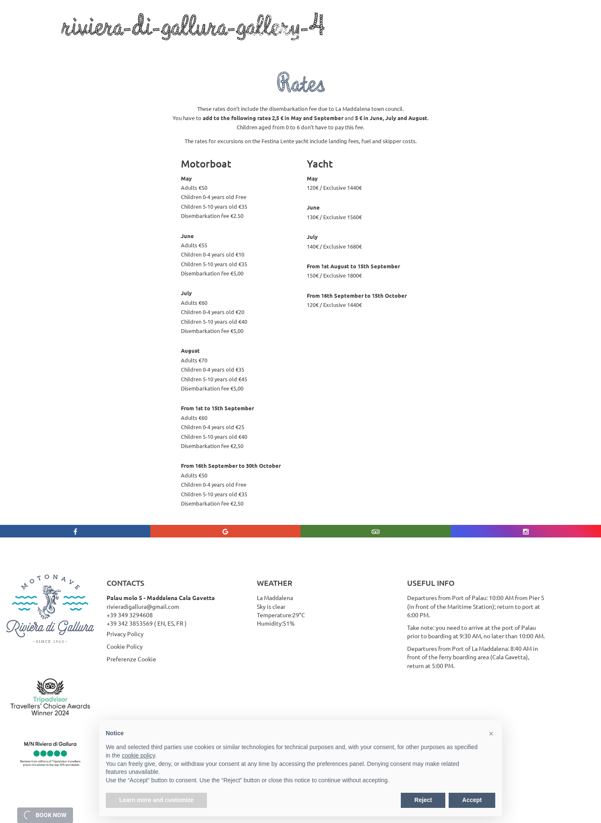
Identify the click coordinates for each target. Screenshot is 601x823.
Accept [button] (472, 800)
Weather (405, 46)
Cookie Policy (125, 646)
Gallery (369, 46)
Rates (337, 46)
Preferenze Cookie (131, 659)
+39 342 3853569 (130, 623)
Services (166, 46)
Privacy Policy (125, 633)
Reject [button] (423, 800)
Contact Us (446, 46)
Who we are (77, 46)
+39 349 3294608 (130, 615)
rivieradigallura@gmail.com (143, 606)
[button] (491, 733)
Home (37, 46)
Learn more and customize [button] (156, 800)
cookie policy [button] (138, 755)
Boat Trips (121, 46)
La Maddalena (211, 46)
